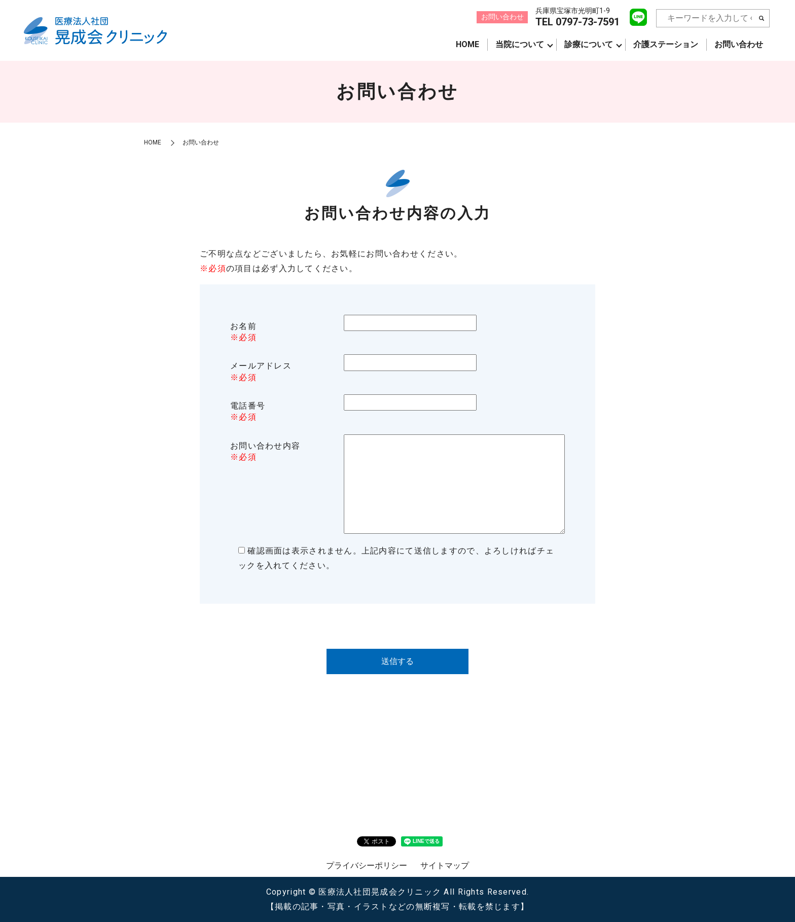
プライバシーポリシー (366, 865)
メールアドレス (261, 366)
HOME (467, 44)
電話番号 (247, 406)
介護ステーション (665, 44)
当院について (519, 44)
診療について (588, 44)
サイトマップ (444, 865)
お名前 (243, 326)
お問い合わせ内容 (265, 446)
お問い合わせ (738, 44)
